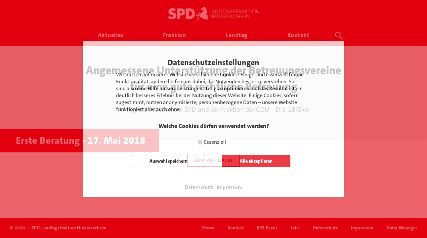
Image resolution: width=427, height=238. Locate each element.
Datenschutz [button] (199, 187)
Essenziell (215, 142)
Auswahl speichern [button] (168, 161)
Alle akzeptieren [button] (256, 161)
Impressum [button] (229, 187)
